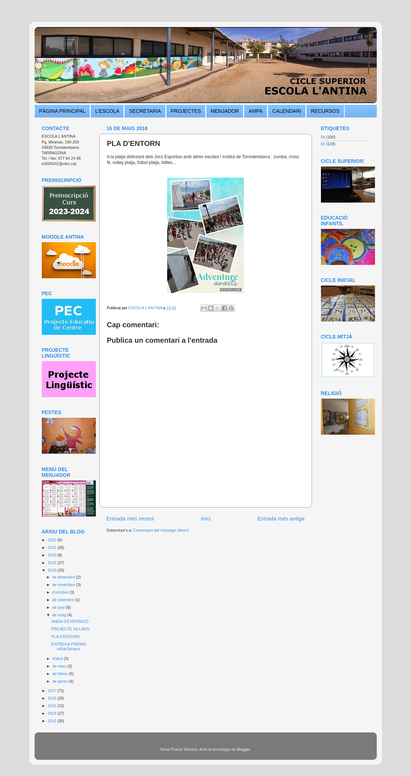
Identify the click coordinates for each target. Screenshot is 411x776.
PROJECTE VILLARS (70, 629)
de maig (59, 615)
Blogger (243, 749)
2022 (52, 540)
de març (59, 666)
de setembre (63, 600)
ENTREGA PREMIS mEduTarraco (68, 646)
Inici (205, 518)
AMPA (256, 111)
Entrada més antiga (280, 518)
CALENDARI (286, 111)
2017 (52, 690)
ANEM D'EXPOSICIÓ (69, 621)
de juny (59, 607)
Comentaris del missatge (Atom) (161, 530)
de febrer (60, 673)
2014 (52, 713)
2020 (52, 555)
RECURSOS (325, 111)
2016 (52, 698)
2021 (52, 547)
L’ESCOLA (107, 111)
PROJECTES (186, 111)
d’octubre (60, 592)
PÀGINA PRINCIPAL (62, 111)
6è (323, 144)
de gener (60, 681)
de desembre (64, 577)
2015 (52, 706)
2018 (52, 570)
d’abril (58, 658)
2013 (52, 721)
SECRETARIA (145, 111)
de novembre (64, 584)
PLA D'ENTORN (65, 636)
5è (323, 137)
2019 (52, 562)
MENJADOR (225, 111)
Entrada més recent (130, 518)
